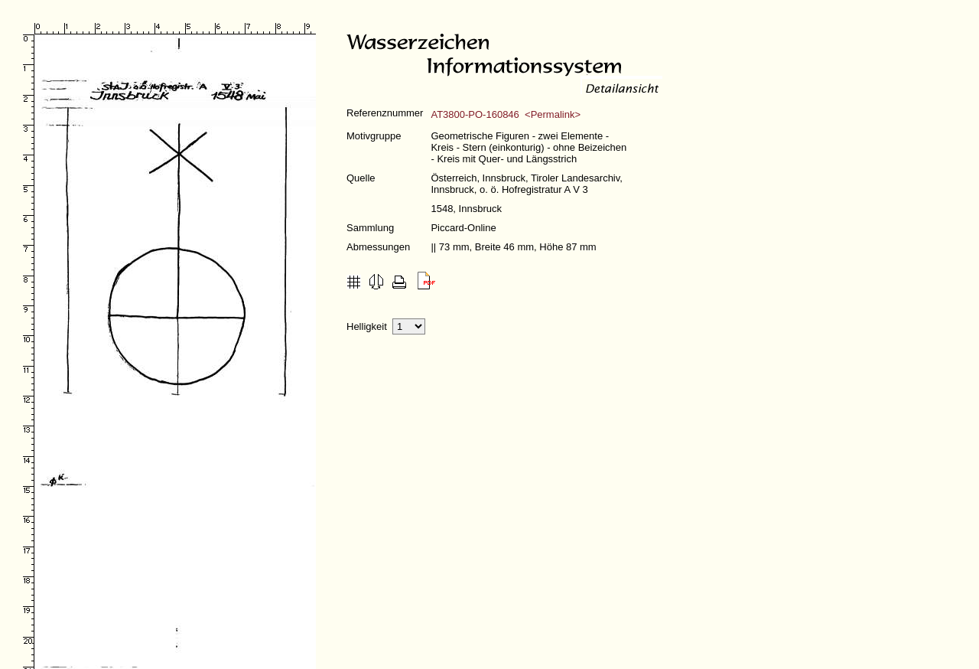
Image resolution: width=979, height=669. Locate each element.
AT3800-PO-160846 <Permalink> (506, 114)
